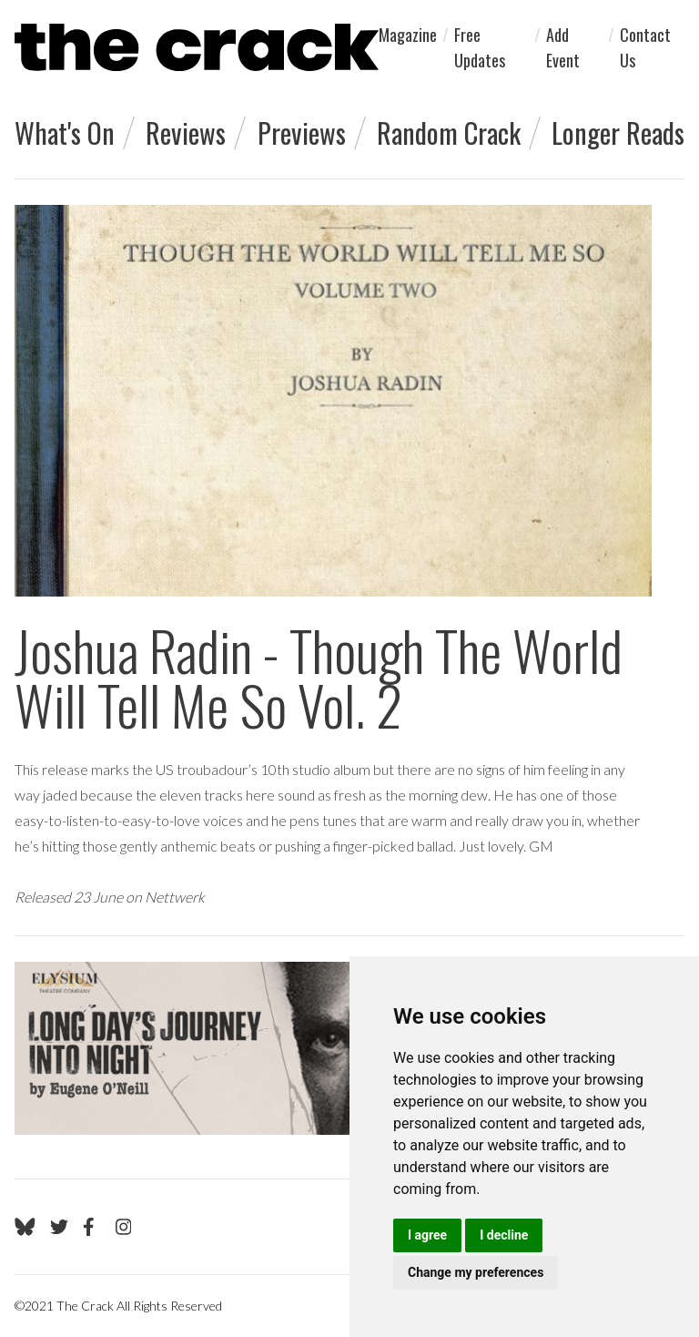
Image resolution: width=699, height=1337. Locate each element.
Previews (302, 132)
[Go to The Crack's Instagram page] (124, 1227)
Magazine (408, 34)
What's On (65, 132)
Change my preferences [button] (475, 1272)
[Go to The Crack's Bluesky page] (25, 1227)
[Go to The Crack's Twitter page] (59, 1227)
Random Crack (449, 132)
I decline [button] (504, 1235)
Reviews (186, 132)
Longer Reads (618, 132)
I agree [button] (427, 1235)
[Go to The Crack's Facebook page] (92, 1227)
